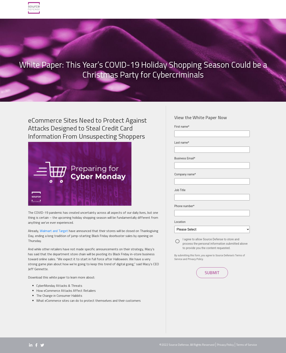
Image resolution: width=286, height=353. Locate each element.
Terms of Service (246, 344)
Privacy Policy (225, 344)
